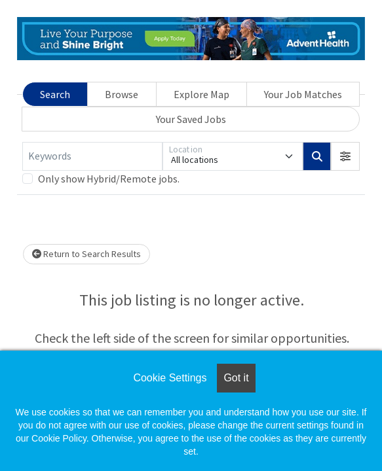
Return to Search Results (86, 254)
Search (55, 94)
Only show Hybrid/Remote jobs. (109, 178)
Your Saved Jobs (191, 119)
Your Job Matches (303, 94)
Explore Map (201, 94)
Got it (235, 377)
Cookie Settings (169, 377)
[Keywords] (92, 156)
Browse (121, 94)
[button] (345, 156)
